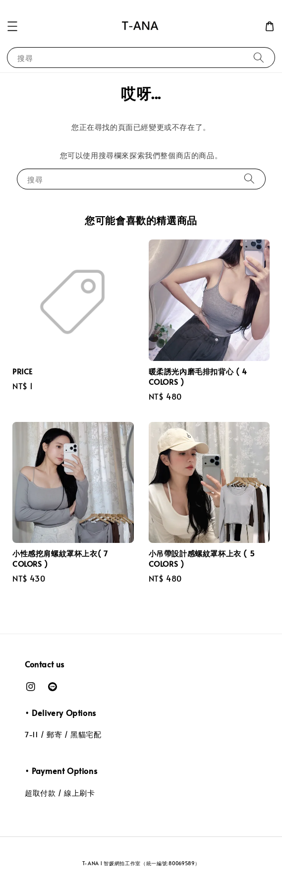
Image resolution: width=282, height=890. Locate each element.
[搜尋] (259, 57)
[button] (12, 26)
